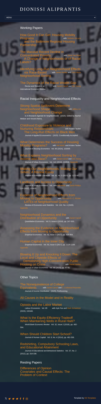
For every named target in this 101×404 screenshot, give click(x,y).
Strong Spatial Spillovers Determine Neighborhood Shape (45, 107)
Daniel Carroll (62, 86)
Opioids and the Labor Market (41, 304)
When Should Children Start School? (46, 334)
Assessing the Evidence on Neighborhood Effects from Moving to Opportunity (49, 229)
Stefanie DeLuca (74, 38)
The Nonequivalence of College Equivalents (42, 286)
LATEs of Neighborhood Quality (46, 202)
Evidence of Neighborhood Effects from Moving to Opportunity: (47, 196)
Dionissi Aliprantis (50, 9)
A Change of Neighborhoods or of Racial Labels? (50, 60)
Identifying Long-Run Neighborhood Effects (50, 69)
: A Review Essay (48, 170)
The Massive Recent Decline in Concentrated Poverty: (42, 53)
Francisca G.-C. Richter (71, 198)
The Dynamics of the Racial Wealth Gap (48, 83)
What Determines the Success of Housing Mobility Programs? (49, 143)
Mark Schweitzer (74, 308)
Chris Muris (76, 72)
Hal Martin (60, 145)
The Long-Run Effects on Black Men (49, 132)
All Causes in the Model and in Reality (46, 297)
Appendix (74, 162)
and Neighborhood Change (43, 112)
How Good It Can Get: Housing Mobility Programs (47, 36)
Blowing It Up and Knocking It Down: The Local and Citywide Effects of (49, 256)
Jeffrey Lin (76, 109)
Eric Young (76, 86)
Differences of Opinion (35, 368)
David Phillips (75, 185)
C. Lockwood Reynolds (71, 288)
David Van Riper (74, 55)
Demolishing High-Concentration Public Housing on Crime (49, 262)
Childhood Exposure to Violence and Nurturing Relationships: (45, 127)
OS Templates (90, 398)
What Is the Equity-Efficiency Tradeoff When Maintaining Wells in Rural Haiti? (47, 319)
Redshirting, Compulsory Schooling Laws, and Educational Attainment (49, 345)
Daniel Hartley (61, 72)
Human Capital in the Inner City (42, 241)
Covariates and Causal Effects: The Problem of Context (45, 373)
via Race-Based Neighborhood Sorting (35, 74)
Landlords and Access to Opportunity (46, 182)
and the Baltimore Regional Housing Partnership (47, 43)
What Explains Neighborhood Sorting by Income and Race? (48, 157)
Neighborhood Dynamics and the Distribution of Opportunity (43, 216)
